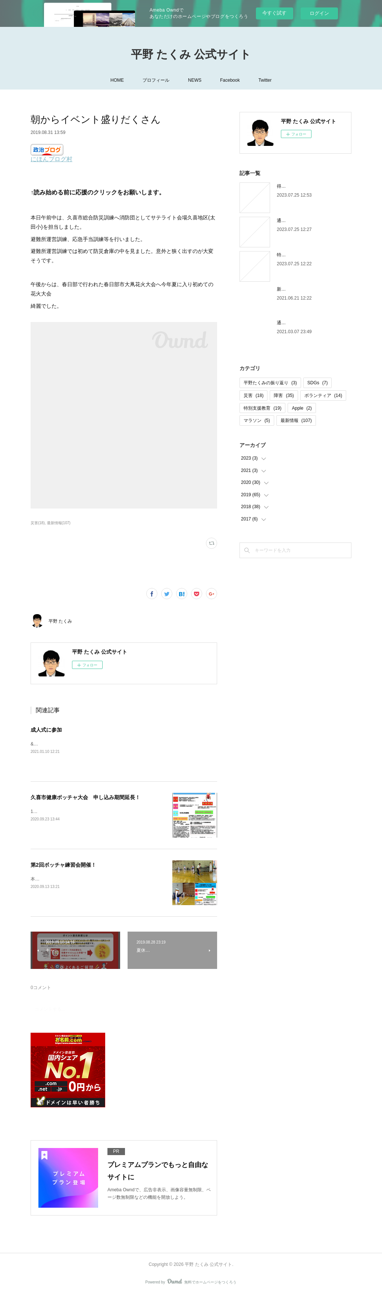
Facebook (230, 80)
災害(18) (38, 523)
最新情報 (296, 420)
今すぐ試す (274, 13)
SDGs (317, 382)
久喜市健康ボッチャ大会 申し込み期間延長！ (85, 797)
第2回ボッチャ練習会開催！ (63, 865)
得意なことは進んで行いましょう (310, 186)
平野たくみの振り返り (270, 382)
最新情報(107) (59, 523)
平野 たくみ (60, 621)
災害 (253, 395)
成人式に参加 (46, 730)
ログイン (319, 13)
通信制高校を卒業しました (304, 322)
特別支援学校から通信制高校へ (308, 254)
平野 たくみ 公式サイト (191, 54)
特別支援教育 (262, 408)
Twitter (265, 80)
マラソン (257, 420)
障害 (284, 395)
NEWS (194, 80)
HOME (117, 80)
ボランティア (323, 395)
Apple (301, 408)
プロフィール (156, 80)
